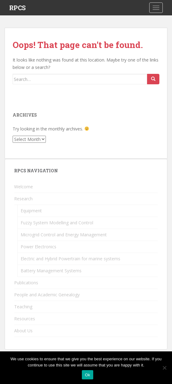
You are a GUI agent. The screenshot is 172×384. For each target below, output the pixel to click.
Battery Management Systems (51, 271)
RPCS (17, 8)
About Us (23, 331)
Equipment (31, 211)
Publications (26, 283)
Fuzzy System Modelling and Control (57, 223)
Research (23, 199)
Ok (87, 375)
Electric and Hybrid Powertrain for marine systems (70, 259)
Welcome (23, 187)
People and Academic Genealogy (47, 295)
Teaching (23, 307)
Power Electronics (38, 247)
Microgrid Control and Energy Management (64, 235)
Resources (24, 319)
